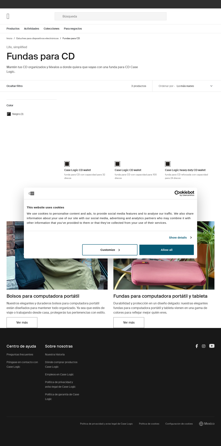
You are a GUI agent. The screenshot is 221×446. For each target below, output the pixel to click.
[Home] (30, 16)
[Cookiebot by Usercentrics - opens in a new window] (177, 193)
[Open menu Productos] (15, 28)
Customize (110, 249)
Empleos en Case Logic (59, 374)
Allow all (166, 249)
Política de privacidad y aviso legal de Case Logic (106, 423)
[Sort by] (194, 86)
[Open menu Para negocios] (75, 28)
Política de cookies (149, 423)
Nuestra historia (55, 354)
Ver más (22, 322)
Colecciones (51, 28)
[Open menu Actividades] (34, 28)
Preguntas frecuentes (20, 354)
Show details (178, 237)
